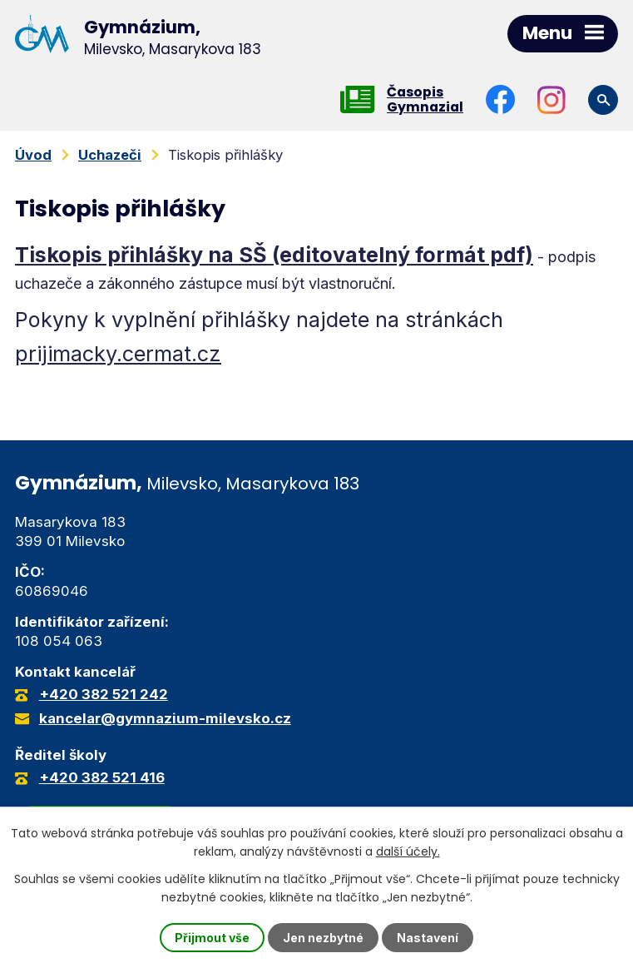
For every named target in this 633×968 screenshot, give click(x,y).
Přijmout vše (212, 938)
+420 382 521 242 (103, 694)
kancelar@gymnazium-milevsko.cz (165, 718)
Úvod (33, 154)
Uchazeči (109, 154)
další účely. (408, 851)
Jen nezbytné (323, 938)
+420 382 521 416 (102, 777)
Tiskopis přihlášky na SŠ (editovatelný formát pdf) (274, 254)
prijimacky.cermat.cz (118, 353)
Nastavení (427, 938)
